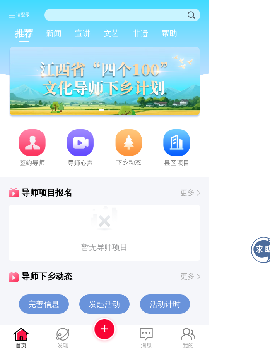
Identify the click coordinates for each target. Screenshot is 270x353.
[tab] (24, 33)
